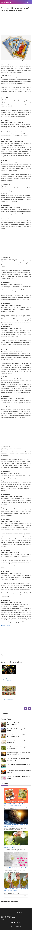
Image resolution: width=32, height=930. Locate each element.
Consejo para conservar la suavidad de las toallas (18, 777)
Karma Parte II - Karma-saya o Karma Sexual (17, 729)
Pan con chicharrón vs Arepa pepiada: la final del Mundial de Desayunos (16, 804)
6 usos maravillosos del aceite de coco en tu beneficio (18, 741)
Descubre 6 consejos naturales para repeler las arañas (17, 747)
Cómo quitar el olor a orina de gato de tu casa (18, 765)
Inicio (16, 895)
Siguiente (25, 895)
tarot (5, 655)
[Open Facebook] (12, 923)
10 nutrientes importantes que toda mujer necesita (19, 771)
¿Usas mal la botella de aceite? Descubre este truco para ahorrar (18, 735)
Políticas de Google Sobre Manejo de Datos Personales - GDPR (8, 918)
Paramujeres (4, 905)
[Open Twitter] (15, 923)
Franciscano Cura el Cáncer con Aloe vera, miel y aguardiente (18, 723)
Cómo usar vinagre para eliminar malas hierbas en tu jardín (18, 759)
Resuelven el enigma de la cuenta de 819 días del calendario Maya (18, 753)
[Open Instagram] (17, 923)
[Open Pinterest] (20, 923)
